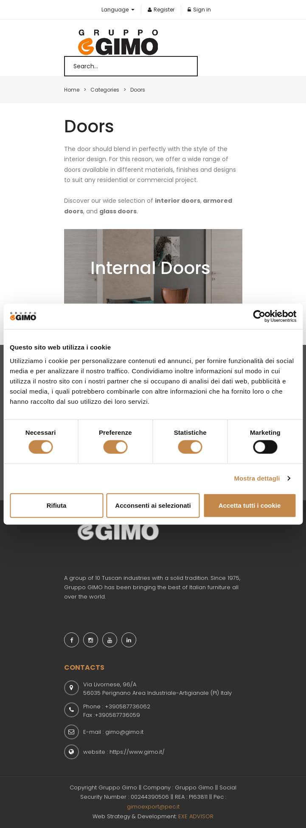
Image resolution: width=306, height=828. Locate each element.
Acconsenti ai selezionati (153, 505)
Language (115, 9)
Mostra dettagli (257, 478)
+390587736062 (127, 706)
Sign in (199, 9)
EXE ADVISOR (195, 816)
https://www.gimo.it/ (137, 752)
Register (161, 9)
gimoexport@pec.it (153, 807)
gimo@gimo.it (124, 732)
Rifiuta (57, 505)
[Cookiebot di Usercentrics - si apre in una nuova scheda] (259, 316)
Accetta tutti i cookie (250, 505)
